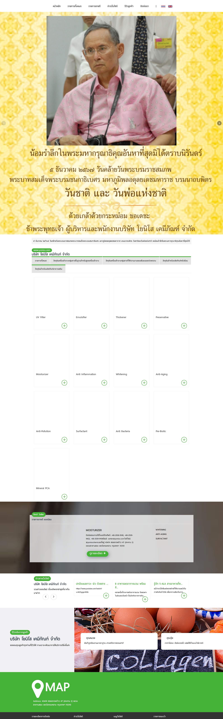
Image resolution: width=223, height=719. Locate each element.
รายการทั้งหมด (74, 6)
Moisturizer (42, 374)
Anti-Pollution (43, 431)
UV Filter (40, 317)
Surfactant (81, 431)
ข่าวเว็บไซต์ (113, 6)
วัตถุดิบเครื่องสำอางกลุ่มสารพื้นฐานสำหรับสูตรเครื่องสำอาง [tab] (76, 260)
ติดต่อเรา (144, 6)
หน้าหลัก (57, 6)
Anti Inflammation (86, 374)
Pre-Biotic (161, 431)
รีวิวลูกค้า (129, 6)
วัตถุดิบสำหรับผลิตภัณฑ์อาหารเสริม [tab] (48, 269)
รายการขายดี (94, 6)
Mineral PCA (43, 488)
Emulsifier (81, 317)
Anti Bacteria (123, 431)
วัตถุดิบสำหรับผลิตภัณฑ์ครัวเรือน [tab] (175, 260)
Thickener (121, 317)
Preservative (162, 317)
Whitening (121, 374)
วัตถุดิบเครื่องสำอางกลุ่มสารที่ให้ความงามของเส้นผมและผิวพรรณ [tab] (131, 260)
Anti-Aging (161, 374)
